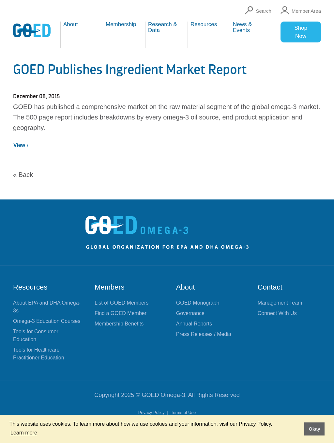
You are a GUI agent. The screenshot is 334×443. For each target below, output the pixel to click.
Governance (190, 313)
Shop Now (300, 32)
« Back (23, 174)
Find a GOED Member (120, 313)
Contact (270, 287)
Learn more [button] (23, 432)
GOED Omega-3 (163, 395)
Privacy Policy (152, 412)
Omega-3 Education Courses (46, 321)
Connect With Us (277, 313)
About (185, 287)
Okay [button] (314, 429)
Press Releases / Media (203, 334)
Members (110, 287)
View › (20, 145)
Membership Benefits (119, 323)
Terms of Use (183, 412)
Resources (30, 287)
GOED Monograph (198, 303)
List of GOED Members (121, 303)
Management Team (280, 303)
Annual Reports (194, 323)
